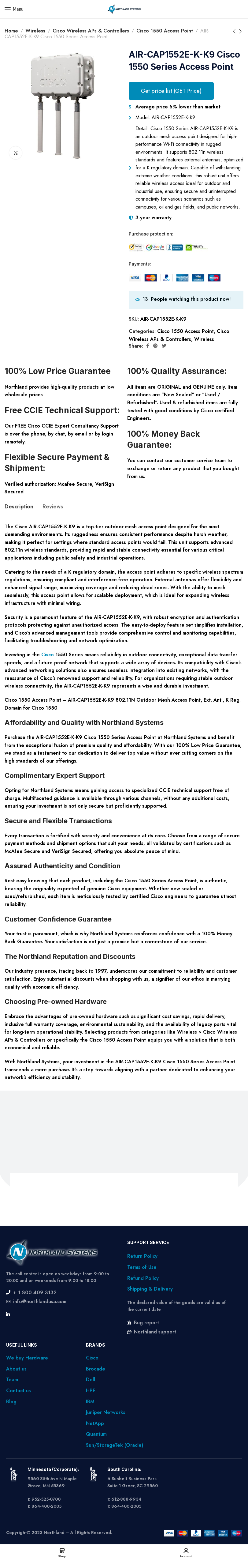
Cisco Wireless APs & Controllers (91, 30)
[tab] (19, 507)
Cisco (47, 654)
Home (11, 30)
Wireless (35, 30)
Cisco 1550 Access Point (164, 30)
